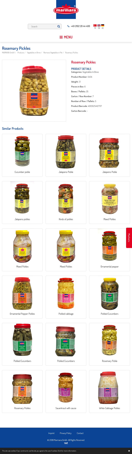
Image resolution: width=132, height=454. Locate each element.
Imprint (51, 433)
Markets (129, 237)
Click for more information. (67, 451)
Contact (80, 433)
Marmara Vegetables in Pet (52, 52)
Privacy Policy (65, 433)
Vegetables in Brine (34, 52)
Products (20, 52)
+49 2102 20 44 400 (79, 26)
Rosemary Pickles (71, 52)
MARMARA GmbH (8, 52)
